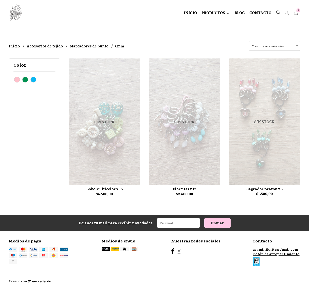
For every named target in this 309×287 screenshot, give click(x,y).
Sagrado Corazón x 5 (264, 188)
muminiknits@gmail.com (275, 249)
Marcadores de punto (89, 46)
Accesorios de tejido (45, 46)
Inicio (190, 12)
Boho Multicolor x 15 (104, 188)
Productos (215, 12)
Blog (240, 12)
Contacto (260, 12)
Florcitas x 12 (184, 188)
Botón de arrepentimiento (276, 253)
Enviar (217, 222)
